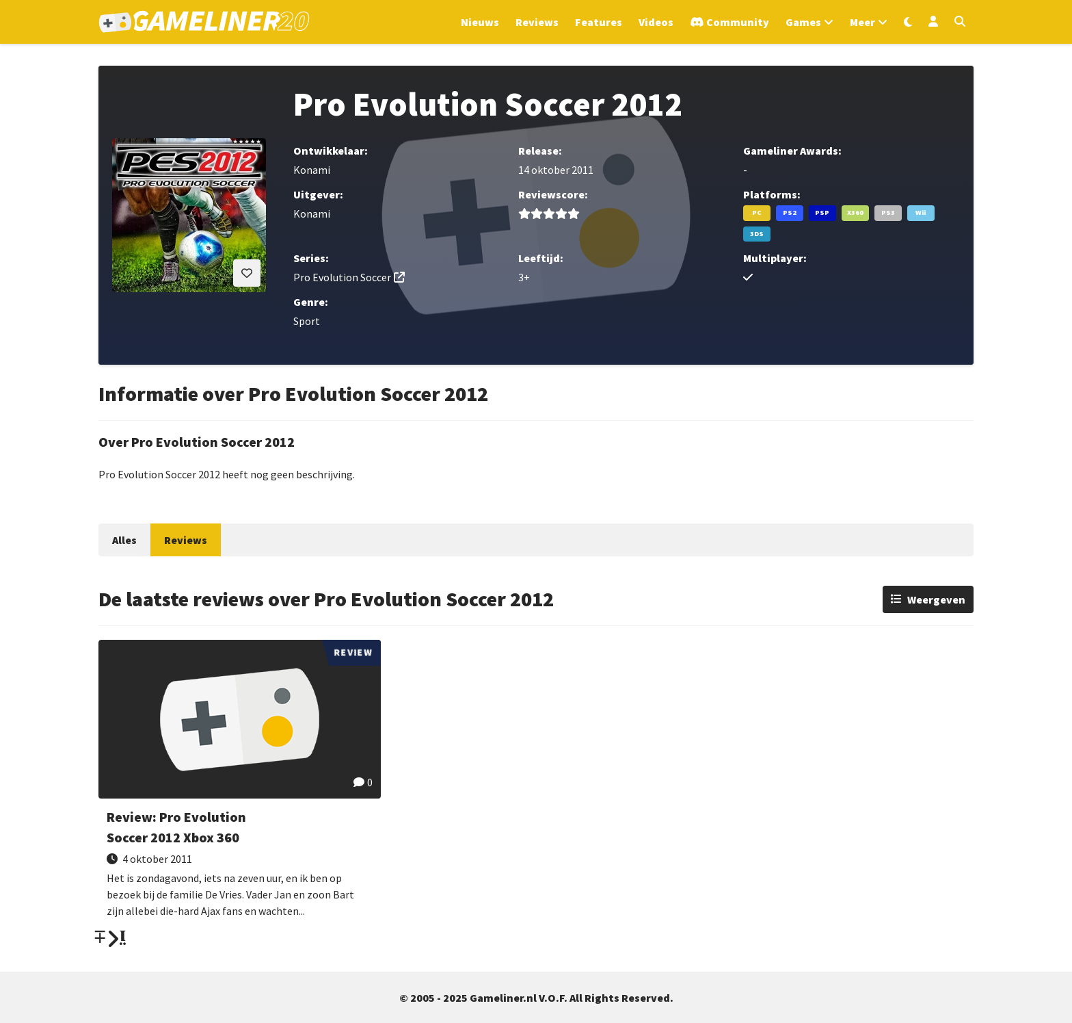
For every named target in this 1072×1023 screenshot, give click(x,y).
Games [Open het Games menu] (803, 22)
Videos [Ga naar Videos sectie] (656, 22)
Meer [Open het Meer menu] (862, 22)
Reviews (185, 540)
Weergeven (936, 599)
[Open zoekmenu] (959, 21)
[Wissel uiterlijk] (908, 22)
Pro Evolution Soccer (342, 277)
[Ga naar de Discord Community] (729, 22)
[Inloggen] (933, 21)
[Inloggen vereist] (246, 273)
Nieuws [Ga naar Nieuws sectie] (480, 22)
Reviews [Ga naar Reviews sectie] (537, 22)
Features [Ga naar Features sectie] (598, 22)
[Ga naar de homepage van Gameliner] (204, 22)
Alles (124, 540)
